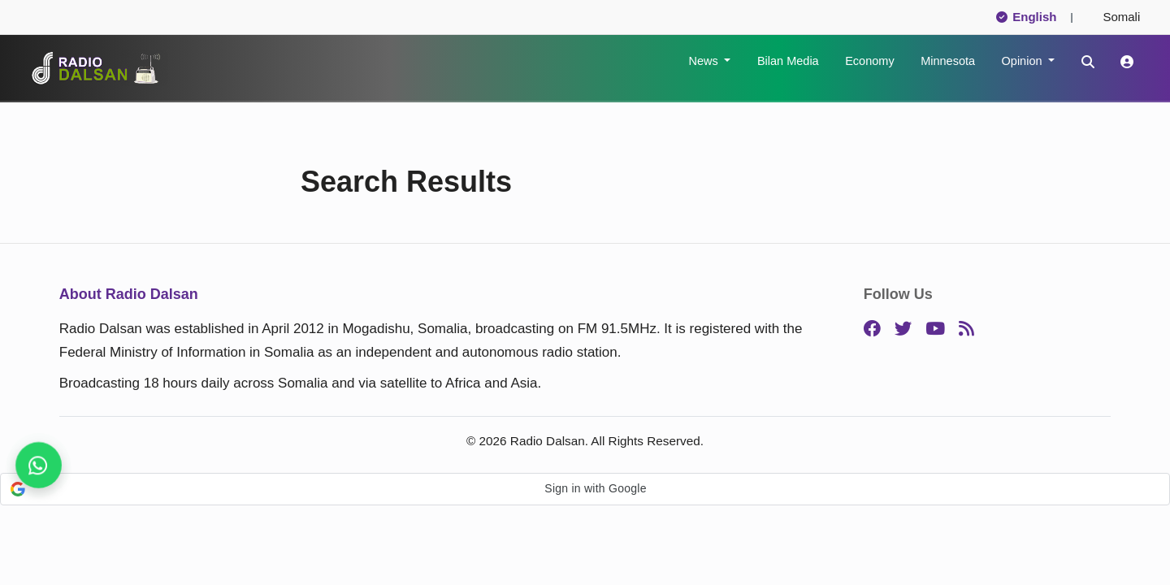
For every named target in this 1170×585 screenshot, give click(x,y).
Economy (869, 60)
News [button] (704, 60)
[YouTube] (935, 329)
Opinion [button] (1024, 60)
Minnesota (948, 60)
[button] (585, 489)
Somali (1115, 17)
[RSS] (966, 329)
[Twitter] (903, 329)
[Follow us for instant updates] (38, 465)
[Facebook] (872, 329)
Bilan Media (788, 60)
